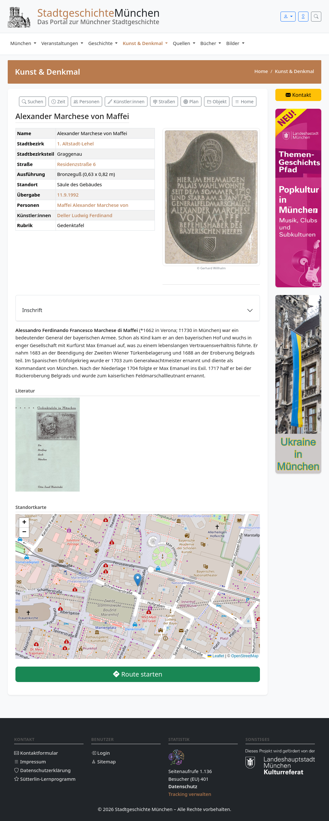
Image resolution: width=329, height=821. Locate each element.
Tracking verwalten (189, 794)
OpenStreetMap (245, 656)
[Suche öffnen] (316, 17)
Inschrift (32, 310)
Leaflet (216, 656)
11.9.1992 (68, 194)
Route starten (137, 674)
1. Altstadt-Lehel (75, 143)
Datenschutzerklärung (42, 770)
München (21, 43)
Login (100, 753)
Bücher (209, 43)
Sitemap (103, 761)
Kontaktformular (36, 753)
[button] (138, 579)
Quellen (182, 43)
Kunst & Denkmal (143, 43)
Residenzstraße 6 (76, 164)
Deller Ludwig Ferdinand (84, 215)
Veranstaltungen (60, 43)
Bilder (233, 43)
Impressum (30, 761)
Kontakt (298, 94)
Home (261, 71)
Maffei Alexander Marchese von (93, 205)
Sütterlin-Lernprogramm (45, 779)
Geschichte (101, 43)
